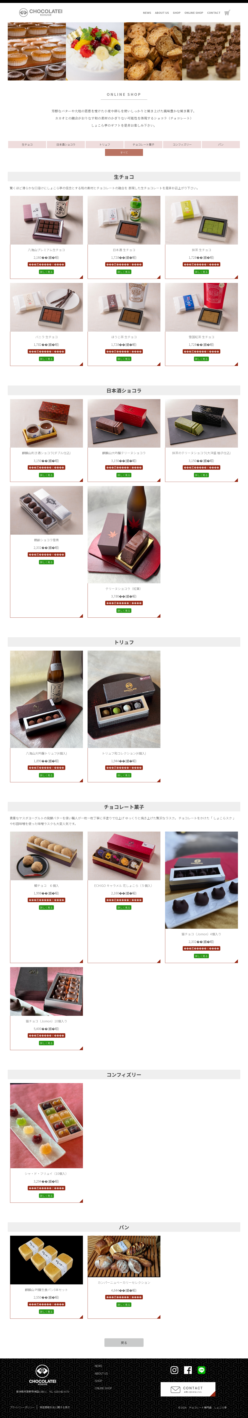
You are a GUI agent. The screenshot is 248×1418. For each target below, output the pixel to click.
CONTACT (213, 12)
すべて (124, 152)
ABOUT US (162, 12)
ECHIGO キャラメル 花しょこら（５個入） (124, 885)
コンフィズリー (182, 144)
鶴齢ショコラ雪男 (46, 540)
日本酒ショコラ (65, 144)
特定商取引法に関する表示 (55, 1407)
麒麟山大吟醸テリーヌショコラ (124, 452)
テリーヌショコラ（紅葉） (124, 588)
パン (221, 144)
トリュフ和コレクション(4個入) (124, 753)
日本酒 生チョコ (124, 249)
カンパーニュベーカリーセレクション (124, 1282)
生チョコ (27, 144)
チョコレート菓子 (143, 144)
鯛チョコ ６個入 (46, 885)
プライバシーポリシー (22, 1407)
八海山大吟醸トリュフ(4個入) (46, 753)
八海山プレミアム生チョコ (46, 249)
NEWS (147, 12)
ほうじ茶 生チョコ (124, 337)
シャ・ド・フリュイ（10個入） (46, 1173)
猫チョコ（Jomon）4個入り (201, 934)
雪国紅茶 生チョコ (201, 337)
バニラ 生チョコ (46, 337)
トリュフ (104, 144)
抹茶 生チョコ (201, 249)
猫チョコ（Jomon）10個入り (46, 1021)
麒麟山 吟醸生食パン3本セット (46, 1289)
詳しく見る (46, 272)
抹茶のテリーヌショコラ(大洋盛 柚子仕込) (201, 452)
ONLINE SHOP (193, 12)
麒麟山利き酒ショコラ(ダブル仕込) (46, 452)
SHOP (177, 12)
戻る (124, 1342)
